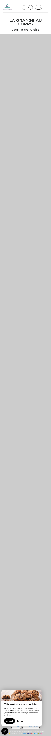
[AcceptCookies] (4, 731)
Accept (9, 721)
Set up (20, 721)
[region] (21, 708)
